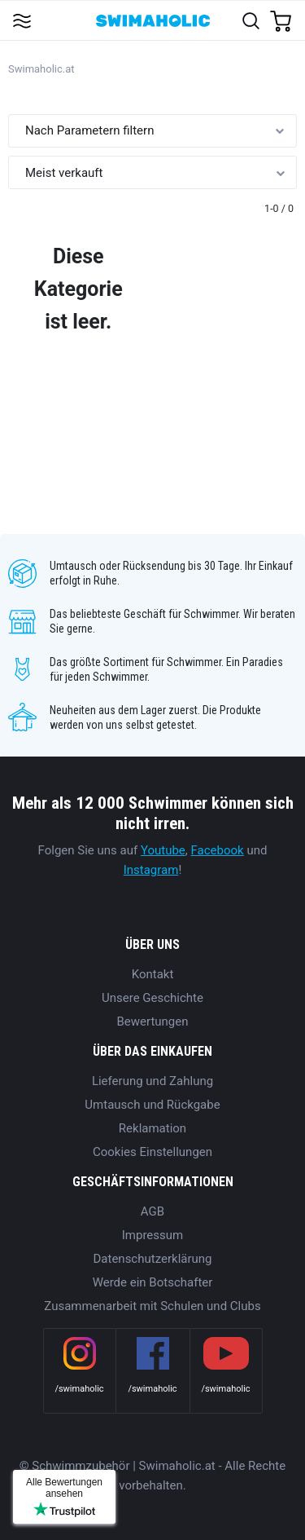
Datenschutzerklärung (152, 1258)
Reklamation (152, 1128)
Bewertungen (152, 1021)
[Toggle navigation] (21, 20)
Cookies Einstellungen (152, 1152)
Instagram (151, 870)
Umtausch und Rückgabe (152, 1104)
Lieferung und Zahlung (152, 1081)
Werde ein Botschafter (153, 1282)
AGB (152, 1211)
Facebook (217, 850)
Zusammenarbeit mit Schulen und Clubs (152, 1306)
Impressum (152, 1235)
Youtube (163, 850)
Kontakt (153, 974)
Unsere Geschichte (152, 998)
